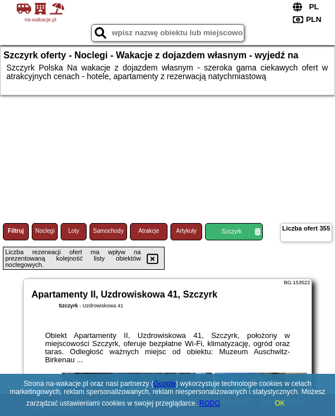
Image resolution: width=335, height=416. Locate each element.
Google (165, 384)
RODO (209, 403)
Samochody (108, 231)
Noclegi (44, 231)
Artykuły (186, 231)
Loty (73, 231)
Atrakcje (148, 231)
